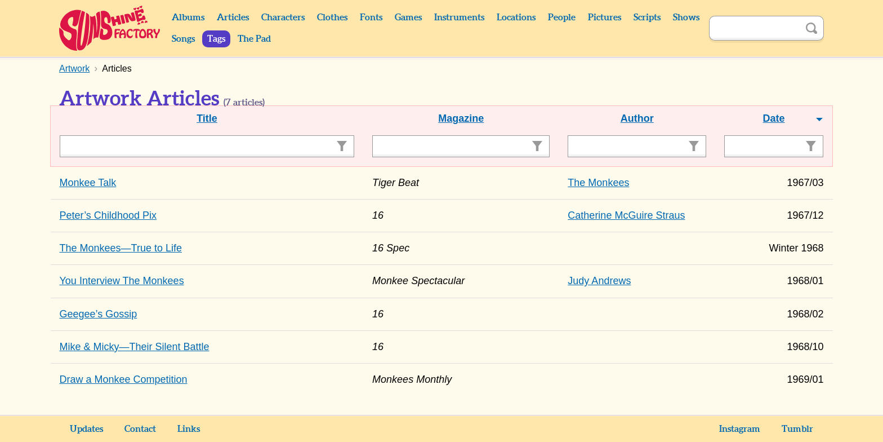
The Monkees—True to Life (121, 248)
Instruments (459, 17)
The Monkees (598, 182)
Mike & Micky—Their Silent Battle (134, 346)
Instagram (739, 429)
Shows (686, 17)
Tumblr (797, 429)
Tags (216, 38)
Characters (283, 17)
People (562, 17)
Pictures (604, 17)
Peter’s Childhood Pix (108, 215)
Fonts (371, 17)
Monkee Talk (88, 182)
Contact (140, 429)
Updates (86, 429)
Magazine (461, 118)
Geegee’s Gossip (98, 314)
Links (188, 429)
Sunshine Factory (110, 28)
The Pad (254, 38)
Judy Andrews (599, 280)
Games (408, 17)
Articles (233, 17)
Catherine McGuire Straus (626, 215)
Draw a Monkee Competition (124, 379)
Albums (188, 17)
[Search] (754, 28)
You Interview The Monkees (122, 280)
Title (207, 118)
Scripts (647, 17)
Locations (516, 17)
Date (774, 118)
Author (637, 118)
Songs (183, 38)
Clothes (332, 17)
